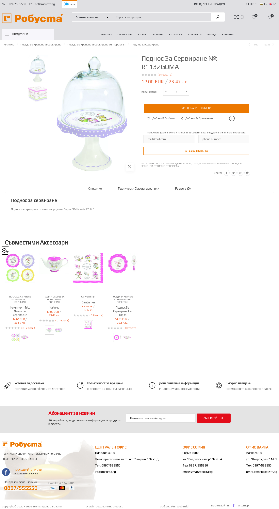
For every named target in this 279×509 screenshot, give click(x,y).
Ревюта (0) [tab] (183, 188)
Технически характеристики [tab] (138, 188)
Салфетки (88, 302)
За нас (142, 34)
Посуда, (161, 163)
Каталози (175, 34)
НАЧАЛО (106, 34)
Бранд (211, 34)
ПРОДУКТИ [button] (20, 34)
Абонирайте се (214, 417)
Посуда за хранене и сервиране (41, 44)
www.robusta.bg (26, 473)
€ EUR (250, 4)
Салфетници (88, 297)
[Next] (269, 44)
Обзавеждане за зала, (179, 163)
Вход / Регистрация (209, 4)
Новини (158, 34)
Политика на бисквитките (17, 454)
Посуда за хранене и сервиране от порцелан (96, 44)
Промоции (125, 34)
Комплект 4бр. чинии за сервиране (20, 311)
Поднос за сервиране (145, 44)
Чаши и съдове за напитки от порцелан (54, 299)
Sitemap (243, 505)
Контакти (195, 34)
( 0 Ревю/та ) (165, 74)
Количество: (149, 91)
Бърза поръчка (198, 150)
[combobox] (161, 17)
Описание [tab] (95, 188)
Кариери (227, 34)
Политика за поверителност (20, 459)
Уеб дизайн (167, 506)
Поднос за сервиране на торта (122, 311)
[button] (242, 17)
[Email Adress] (160, 418)
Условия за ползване (48, 454)
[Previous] (253, 44)
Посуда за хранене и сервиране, (211, 163)
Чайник (54, 307)
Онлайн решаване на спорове (104, 506)
